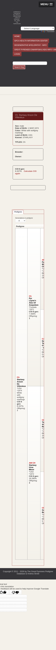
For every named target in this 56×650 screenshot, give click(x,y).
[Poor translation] (15, 592)
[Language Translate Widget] (38, 28)
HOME (17, 36)
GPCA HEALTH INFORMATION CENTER (30, 41)
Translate (48, 31)
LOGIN (17, 54)
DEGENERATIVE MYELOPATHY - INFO (30, 45)
